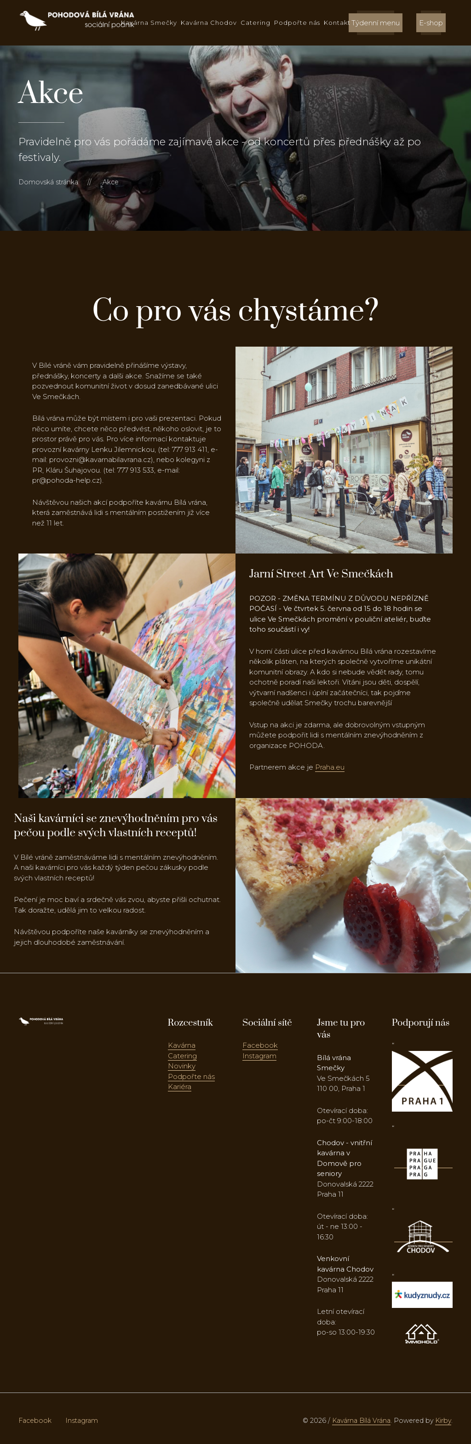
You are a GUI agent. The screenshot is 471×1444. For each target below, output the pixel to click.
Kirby (443, 1420)
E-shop (431, 22)
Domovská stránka (48, 182)
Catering (255, 22)
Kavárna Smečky (149, 22)
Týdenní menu (375, 22)
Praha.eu (330, 767)
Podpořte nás (297, 22)
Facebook (260, 1045)
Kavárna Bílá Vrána (361, 1420)
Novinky (181, 1066)
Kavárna (181, 1045)
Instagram (259, 1055)
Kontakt (337, 22)
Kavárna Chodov (209, 22)
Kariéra (179, 1086)
